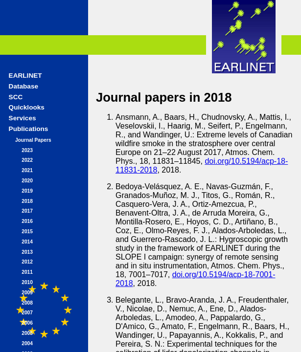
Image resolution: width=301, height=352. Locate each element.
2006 (27, 323)
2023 (27, 150)
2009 (27, 292)
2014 (27, 241)
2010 (27, 282)
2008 (27, 303)
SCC (16, 97)
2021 (27, 170)
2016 (27, 221)
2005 (27, 333)
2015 (27, 231)
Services (22, 118)
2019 (27, 191)
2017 (27, 211)
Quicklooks (27, 107)
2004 (27, 343)
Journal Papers (33, 140)
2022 (27, 160)
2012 (27, 261)
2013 (27, 252)
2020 (27, 180)
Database (23, 86)
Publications (28, 128)
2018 (27, 201)
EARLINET (25, 75)
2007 (27, 312)
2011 (27, 272)
